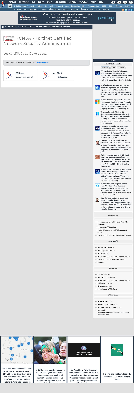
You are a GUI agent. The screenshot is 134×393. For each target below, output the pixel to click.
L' (100, 262)
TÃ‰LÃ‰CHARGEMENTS (58, 9)
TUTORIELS (17, 9)
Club (101, 2)
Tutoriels (24, 2)
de (107, 304)
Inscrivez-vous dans (114, 235)
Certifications (10, 27)
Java (66, 6)
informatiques (105, 286)
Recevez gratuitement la (110, 222)
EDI (83, 6)
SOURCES (74, 9)
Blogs (41, 2)
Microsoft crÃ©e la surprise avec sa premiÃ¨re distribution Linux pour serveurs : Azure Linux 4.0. (116, 189)
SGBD (104, 6)
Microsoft (59, 6)
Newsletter (60, 2)
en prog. (104, 283)
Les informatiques (106, 251)
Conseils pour (107, 289)
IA (46, 6)
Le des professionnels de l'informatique (113, 256)
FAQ (33, 2)
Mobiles (119, 6)
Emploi (72, 2)
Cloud (40, 6)
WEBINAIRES (34, 9)
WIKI (92, 9)
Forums (12, 2)
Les (105, 248)
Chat (49, 2)
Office (111, 6)
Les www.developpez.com (109, 307)
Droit (93, 2)
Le (100, 253)
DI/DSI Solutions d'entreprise (24, 6)
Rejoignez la (106, 227)
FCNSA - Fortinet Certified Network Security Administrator (45, 27)
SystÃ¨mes (129, 6)
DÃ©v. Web (75, 6)
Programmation (93, 6)
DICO (98, 9)
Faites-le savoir (42, 62)
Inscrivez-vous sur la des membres (112, 259)
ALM (51, 6)
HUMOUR (105, 9)
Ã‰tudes (83, 2)
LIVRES (44, 9)
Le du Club (105, 302)
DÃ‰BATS (84, 9)
